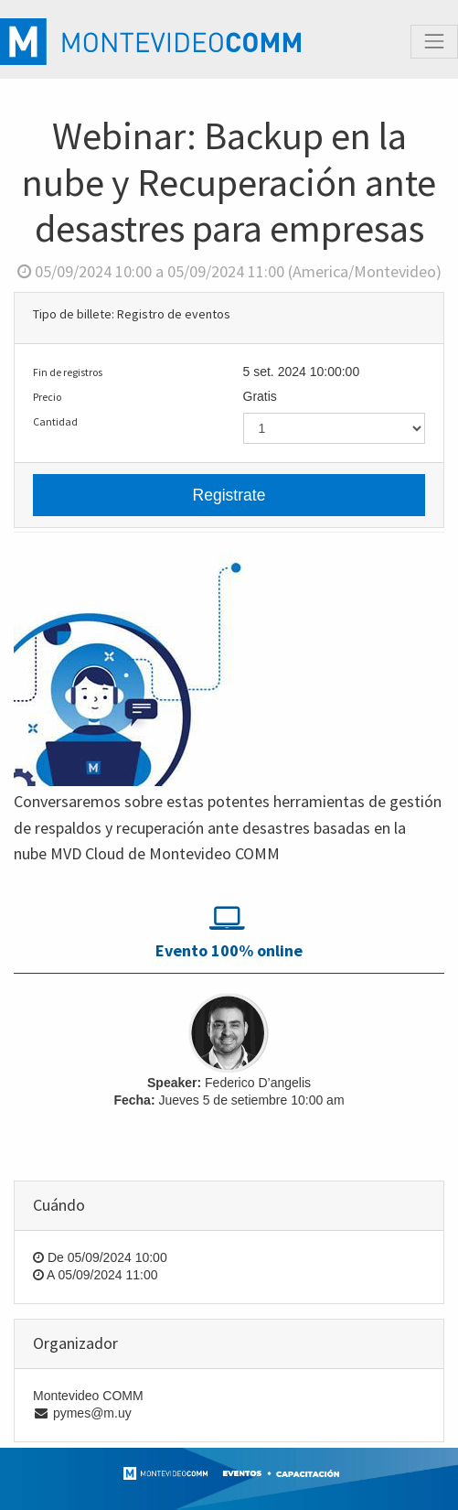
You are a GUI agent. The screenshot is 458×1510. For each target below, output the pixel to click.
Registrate (229, 495)
